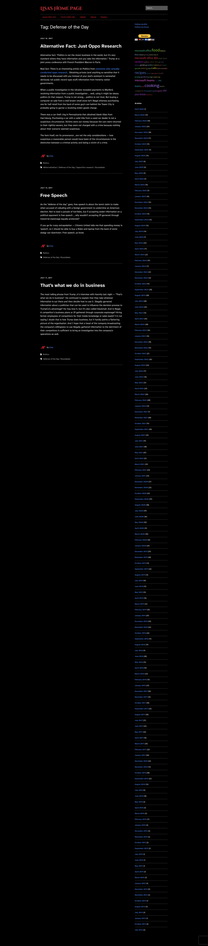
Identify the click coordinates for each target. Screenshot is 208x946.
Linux (137, 54)
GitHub (83, 17)
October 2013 (140, 924)
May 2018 (139, 662)
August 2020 (140, 505)
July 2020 (139, 511)
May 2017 (139, 732)
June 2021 (139, 447)
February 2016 (140, 819)
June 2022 (139, 377)
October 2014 (140, 901)
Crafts (154, 68)
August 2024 (140, 225)
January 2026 (140, 126)
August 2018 (140, 644)
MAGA (151, 77)
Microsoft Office (143, 50)
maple (164, 65)
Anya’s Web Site (49, 17)
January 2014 (140, 918)
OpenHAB (137, 68)
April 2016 (139, 808)
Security (137, 77)
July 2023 (139, 301)
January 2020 (140, 546)
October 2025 (140, 144)
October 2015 (140, 842)
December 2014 (141, 889)
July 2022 (139, 371)
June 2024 (139, 237)
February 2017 (140, 749)
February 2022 (141, 400)
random (139, 61)
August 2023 (140, 295)
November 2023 (141, 278)
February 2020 (141, 540)
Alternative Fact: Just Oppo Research (81, 46)
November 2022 (141, 348)
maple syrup (162, 58)
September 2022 (141, 359)
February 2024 (141, 260)
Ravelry (104, 17)
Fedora (162, 51)
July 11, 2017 (46, 278)
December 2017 (141, 691)
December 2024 (141, 202)
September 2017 (141, 709)
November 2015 (141, 837)
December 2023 (141, 272)
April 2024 (139, 249)
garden (142, 65)
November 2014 (141, 895)
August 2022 (140, 365)
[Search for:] (157, 8)
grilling (146, 55)
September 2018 (141, 639)
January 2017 (140, 755)
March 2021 (139, 464)
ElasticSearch (153, 55)
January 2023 (140, 336)
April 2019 (139, 598)
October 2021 (140, 423)
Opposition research (85, 167)
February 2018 (140, 679)
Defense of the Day (67, 167)
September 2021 (141, 429)
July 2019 (139, 580)
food (156, 50)
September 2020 (142, 499)
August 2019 (140, 575)
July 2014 (139, 912)
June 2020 (139, 516)
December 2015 (141, 831)
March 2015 (139, 877)
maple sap (156, 77)
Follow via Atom (142, 27)
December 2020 (141, 482)
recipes (140, 72)
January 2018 (140, 685)
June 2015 (139, 860)
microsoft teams (144, 80)
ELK (142, 91)
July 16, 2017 (46, 38)
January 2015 (140, 883)
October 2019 (140, 563)
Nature (156, 65)
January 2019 (140, 615)
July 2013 (139, 930)
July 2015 (139, 854)
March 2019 (139, 604)
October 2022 (140, 353)
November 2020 (141, 487)
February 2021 (140, 470)
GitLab (93, 17)
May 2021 (139, 452)
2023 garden (158, 91)
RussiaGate (100, 167)
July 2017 (139, 720)
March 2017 (139, 743)
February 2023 (141, 330)
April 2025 (139, 179)
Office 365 (154, 62)
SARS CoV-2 (154, 73)
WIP (149, 68)
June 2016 (139, 796)
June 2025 (139, 167)
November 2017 (141, 697)
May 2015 (139, 866)
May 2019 (139, 592)
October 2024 (140, 214)
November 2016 (141, 767)
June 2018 (139, 656)
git (146, 65)
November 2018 (141, 627)
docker (148, 73)
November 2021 (141, 417)
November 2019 (141, 557)
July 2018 (139, 650)
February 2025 (141, 190)
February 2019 (140, 610)
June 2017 (139, 726)
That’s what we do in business (72, 285)
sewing (144, 68)
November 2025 (141, 138)
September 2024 (141, 220)
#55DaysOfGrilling (149, 91)
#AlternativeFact (50, 167)
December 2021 (141, 412)
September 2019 (141, 569)
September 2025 (141, 150)
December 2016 (141, 761)
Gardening (145, 77)
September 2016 (141, 778)
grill (160, 65)
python (146, 62)
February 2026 (141, 121)
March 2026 (140, 115)
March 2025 (140, 185)
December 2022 (141, 342)
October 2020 (140, 493)
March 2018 (139, 674)
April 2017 (139, 738)
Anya (156, 81)
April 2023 (139, 319)
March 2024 (140, 254)
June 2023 (139, 307)
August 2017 (140, 714)
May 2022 (139, 382)
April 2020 (139, 528)
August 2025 (140, 155)
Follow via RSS (141, 24)
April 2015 (139, 872)
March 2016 (139, 813)
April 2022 (139, 388)
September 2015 (141, 848)
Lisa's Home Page (61, 8)
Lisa (51, 156)
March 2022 (140, 394)
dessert (141, 55)
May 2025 (139, 173)
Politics (46, 163)
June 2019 (139, 586)
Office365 (160, 73)
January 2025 (140, 196)
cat (159, 62)
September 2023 (141, 289)
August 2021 (140, 435)
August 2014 (140, 906)
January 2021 (140, 476)
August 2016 (140, 784)
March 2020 (140, 534)
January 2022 (140, 406)
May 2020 (139, 522)
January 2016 (140, 825)
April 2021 (139, 458)
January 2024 (140, 266)
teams (162, 86)
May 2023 (139, 313)
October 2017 (140, 703)
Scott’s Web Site (68, 17)
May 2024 (139, 243)
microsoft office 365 (146, 58)
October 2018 (140, 633)
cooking (151, 85)
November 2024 (141, 208)
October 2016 (140, 773)
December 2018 (141, 621)
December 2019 (141, 551)
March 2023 (140, 324)
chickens (149, 95)
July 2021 (139, 441)
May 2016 (139, 802)
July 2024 (139, 231)
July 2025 (139, 161)
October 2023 (140, 284)
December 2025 (141, 132)
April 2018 (139, 668)
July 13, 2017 (46, 188)
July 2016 (139, 790)
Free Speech (53, 195)
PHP (142, 86)
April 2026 (139, 109)
